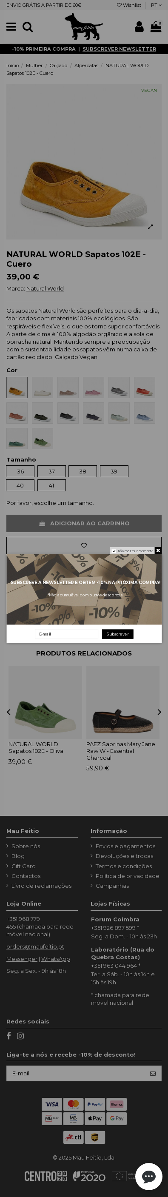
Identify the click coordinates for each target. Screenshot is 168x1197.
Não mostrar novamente (135, 551)
